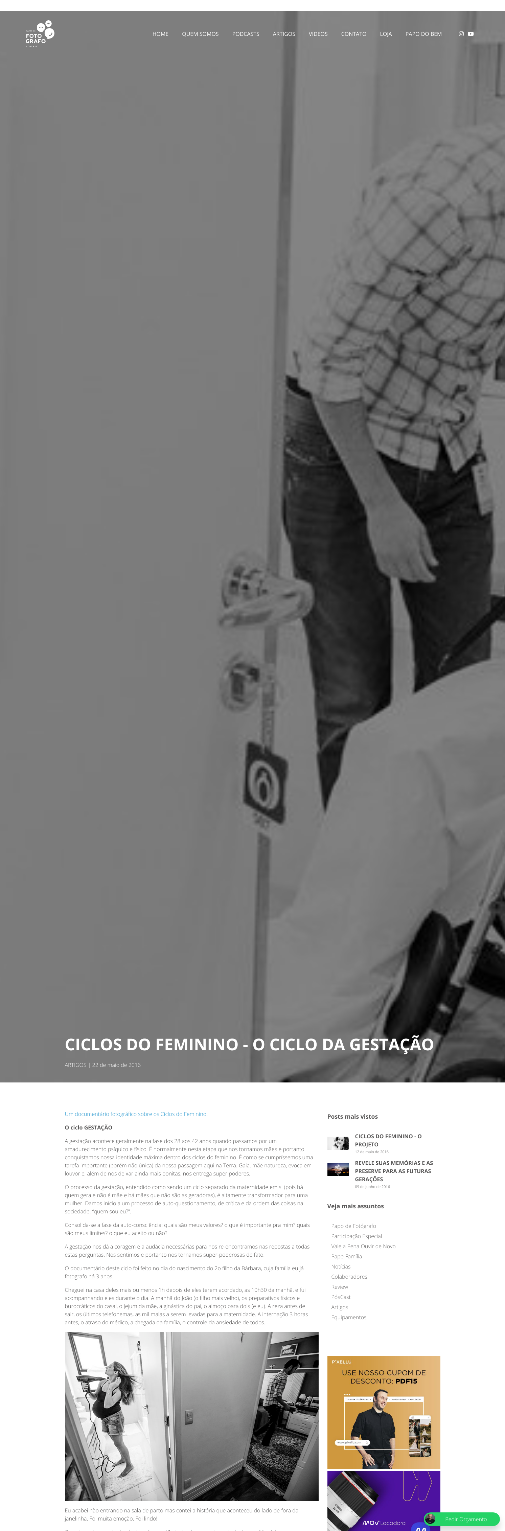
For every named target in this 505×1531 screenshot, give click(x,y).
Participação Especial (356, 1236)
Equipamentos (349, 1317)
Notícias (341, 1266)
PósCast (341, 1297)
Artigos (339, 1307)
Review (339, 1286)
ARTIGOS (76, 1065)
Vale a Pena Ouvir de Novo (363, 1246)
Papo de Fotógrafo (353, 1226)
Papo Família (346, 1256)
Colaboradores (349, 1276)
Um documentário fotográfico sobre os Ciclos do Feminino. (136, 1114)
